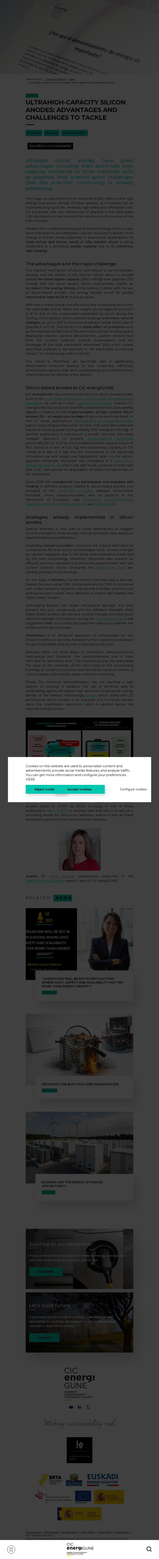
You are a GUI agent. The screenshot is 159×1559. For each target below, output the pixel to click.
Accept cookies (79, 789)
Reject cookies (46, 789)
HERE (30, 779)
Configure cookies (126, 789)
